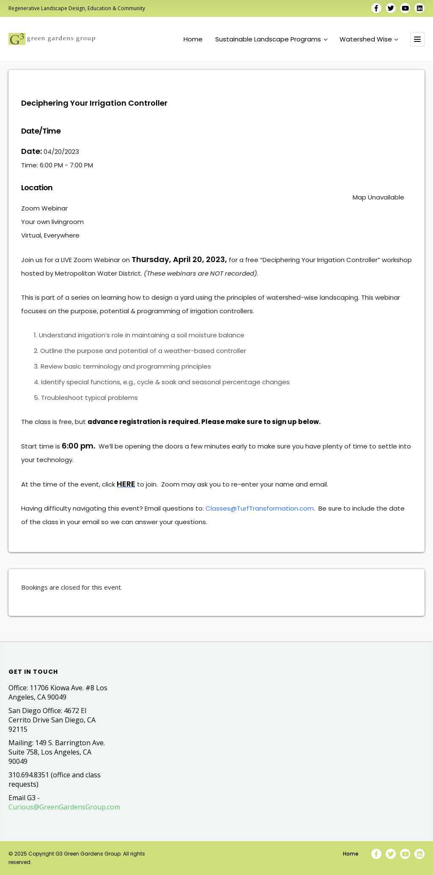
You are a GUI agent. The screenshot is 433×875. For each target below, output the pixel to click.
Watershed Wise (369, 39)
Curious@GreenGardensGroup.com (64, 807)
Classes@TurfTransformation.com (260, 508)
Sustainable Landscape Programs (271, 39)
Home (193, 39)
